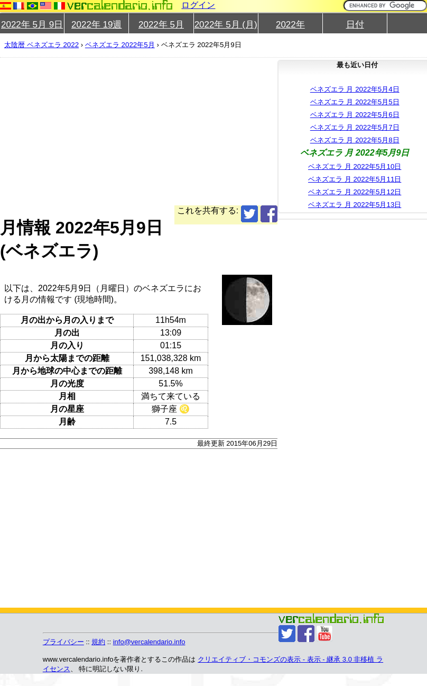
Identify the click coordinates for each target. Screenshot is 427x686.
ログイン (198, 5)
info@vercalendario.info (149, 642)
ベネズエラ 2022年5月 (120, 45)
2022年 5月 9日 (32, 25)
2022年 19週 (96, 25)
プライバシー (63, 642)
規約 (98, 642)
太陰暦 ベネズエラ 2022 (41, 45)
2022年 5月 (161, 25)
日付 (355, 25)
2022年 (290, 25)
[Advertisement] (201, 131)
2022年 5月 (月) (225, 25)
